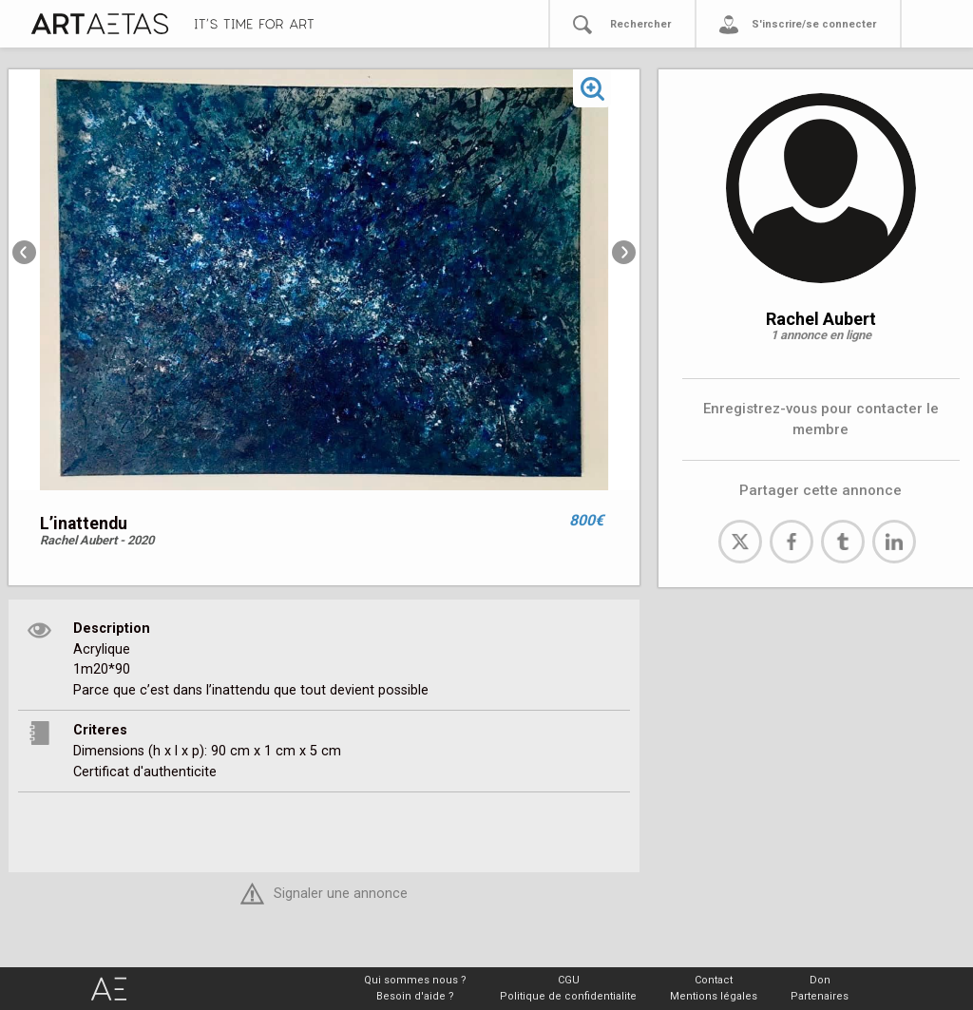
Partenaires (820, 996)
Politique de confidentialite (568, 996)
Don (820, 980)
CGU (569, 980)
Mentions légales (713, 996)
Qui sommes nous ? (415, 980)
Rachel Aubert (821, 319)
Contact (714, 980)
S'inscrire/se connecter (814, 24)
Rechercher (640, 24)
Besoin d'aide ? (415, 996)
